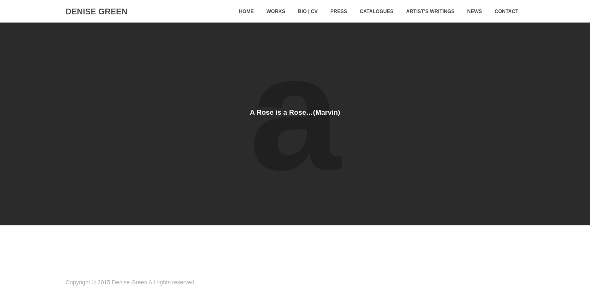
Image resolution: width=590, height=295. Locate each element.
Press (338, 11)
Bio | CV (308, 11)
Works (275, 11)
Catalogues (376, 11)
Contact (506, 11)
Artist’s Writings (430, 11)
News (474, 11)
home (246, 11)
